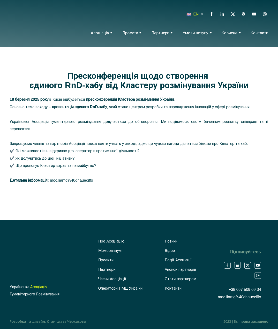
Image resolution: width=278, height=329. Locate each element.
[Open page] (189, 14)
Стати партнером (180, 279)
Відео (170, 251)
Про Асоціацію (111, 241)
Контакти (259, 33)
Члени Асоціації (112, 279)
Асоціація (100, 33)
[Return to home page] (30, 23)
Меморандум (109, 251)
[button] (211, 14)
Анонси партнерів (180, 269)
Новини (171, 241)
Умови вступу (196, 33)
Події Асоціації (178, 260)
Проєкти (130, 33)
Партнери (160, 33)
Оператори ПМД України (120, 288)
